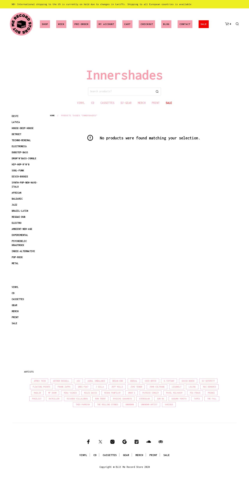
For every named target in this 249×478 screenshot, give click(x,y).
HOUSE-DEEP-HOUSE (22, 128)
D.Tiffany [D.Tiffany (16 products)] (169, 381)
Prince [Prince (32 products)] (211, 393)
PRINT (15, 317)
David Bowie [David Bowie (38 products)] (188, 381)
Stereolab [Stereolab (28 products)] (144, 398)
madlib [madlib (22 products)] (37, 393)
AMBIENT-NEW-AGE (22, 228)
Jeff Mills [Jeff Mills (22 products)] (117, 387)
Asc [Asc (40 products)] (78, 381)
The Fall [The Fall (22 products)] (212, 398)
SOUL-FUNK (18, 170)
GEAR (14, 305)
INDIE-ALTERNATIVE (23, 251)
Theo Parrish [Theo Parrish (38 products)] (83, 404)
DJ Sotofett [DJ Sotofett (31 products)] (208, 381)
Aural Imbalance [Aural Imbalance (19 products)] (96, 381)
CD (13, 293)
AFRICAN (16, 192)
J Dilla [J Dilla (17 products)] (100, 387)
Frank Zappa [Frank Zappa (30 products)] (64, 387)
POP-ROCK (17, 257)
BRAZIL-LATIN (20, 210)
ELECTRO (16, 222)
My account (106, 24)
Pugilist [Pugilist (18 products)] (36, 398)
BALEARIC (17, 198)
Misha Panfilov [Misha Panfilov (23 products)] (112, 393)
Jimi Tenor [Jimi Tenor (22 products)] (136, 387)
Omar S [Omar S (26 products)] (131, 393)
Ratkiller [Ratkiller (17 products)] (54, 398)
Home (52, 115)
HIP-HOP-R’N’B (20, 164)
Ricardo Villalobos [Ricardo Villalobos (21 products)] (77, 398)
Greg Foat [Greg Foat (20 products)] (83, 387)
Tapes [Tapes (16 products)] (197, 398)
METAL (15, 263)
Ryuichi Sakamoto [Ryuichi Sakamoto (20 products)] (122, 398)
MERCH (15, 311)
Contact (185, 24)
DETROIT (16, 134)
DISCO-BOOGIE (20, 176)
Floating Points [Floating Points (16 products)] (41, 387)
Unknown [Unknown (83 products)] (129, 404)
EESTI (15, 116)
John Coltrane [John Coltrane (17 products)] (157, 387)
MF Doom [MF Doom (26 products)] (52, 393)
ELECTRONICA (19, 146)
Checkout (147, 24)
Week (61, 24)
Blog (166, 24)
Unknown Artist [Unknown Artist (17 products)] (149, 404)
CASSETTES (18, 299)
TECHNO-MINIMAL (21, 140)
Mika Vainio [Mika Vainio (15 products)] (70, 393)
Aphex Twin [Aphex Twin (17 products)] (40, 381)
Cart (127, 24)
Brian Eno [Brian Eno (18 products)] (117, 381)
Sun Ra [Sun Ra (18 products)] (160, 398)
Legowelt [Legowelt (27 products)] (176, 387)
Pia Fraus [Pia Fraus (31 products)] (195, 393)
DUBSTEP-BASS (20, 152)
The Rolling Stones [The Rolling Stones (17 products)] (107, 404)
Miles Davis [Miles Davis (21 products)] (90, 393)
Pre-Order (82, 24)
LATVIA (16, 122)
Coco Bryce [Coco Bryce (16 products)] (150, 381)
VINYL (15, 287)
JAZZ (14, 204)
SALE (204, 24)
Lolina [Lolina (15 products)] (192, 387)
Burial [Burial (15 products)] (133, 381)
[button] (228, 24)
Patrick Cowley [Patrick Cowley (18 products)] (150, 393)
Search (157, 91)
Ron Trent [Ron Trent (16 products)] (100, 398)
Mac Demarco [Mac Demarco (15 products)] (209, 387)
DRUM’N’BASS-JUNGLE (24, 158)
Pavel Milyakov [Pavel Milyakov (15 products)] (174, 393)
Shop (45, 24)
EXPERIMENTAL (20, 235)
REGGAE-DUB (18, 216)
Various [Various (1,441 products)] (169, 404)
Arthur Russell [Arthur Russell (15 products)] (61, 381)
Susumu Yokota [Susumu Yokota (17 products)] (179, 398)
